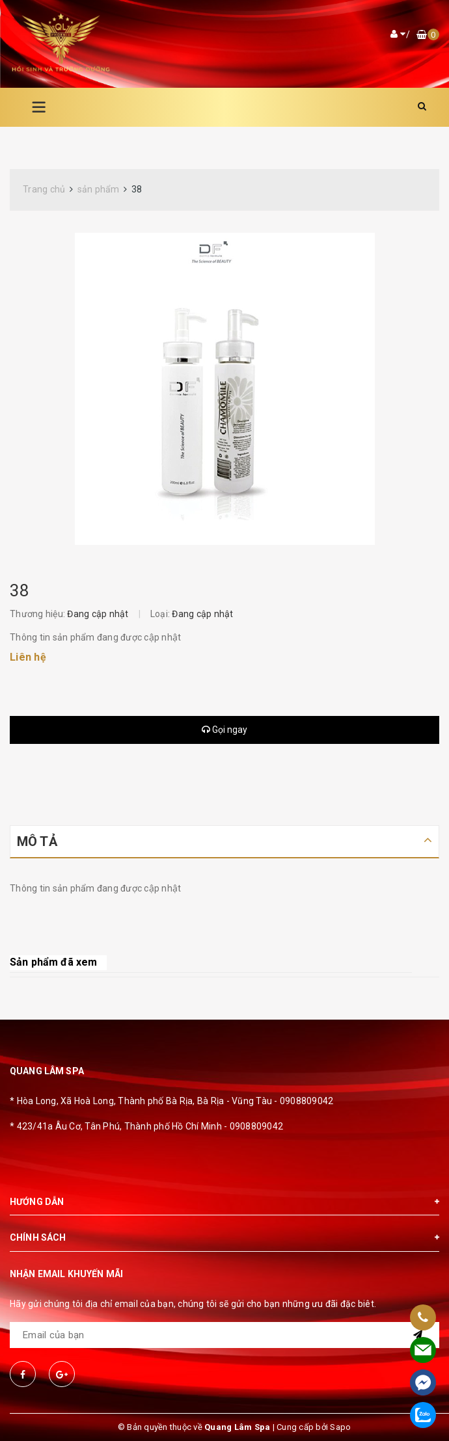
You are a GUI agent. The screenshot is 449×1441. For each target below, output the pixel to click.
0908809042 (307, 1101)
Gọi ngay (224, 729)
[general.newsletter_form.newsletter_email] (224, 1335)
